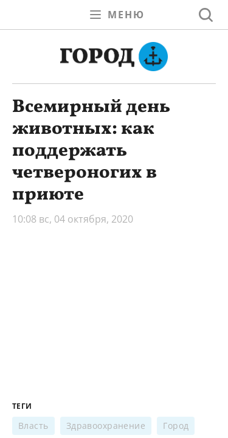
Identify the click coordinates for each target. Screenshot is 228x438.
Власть (33, 425)
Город (175, 425)
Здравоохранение (106, 425)
